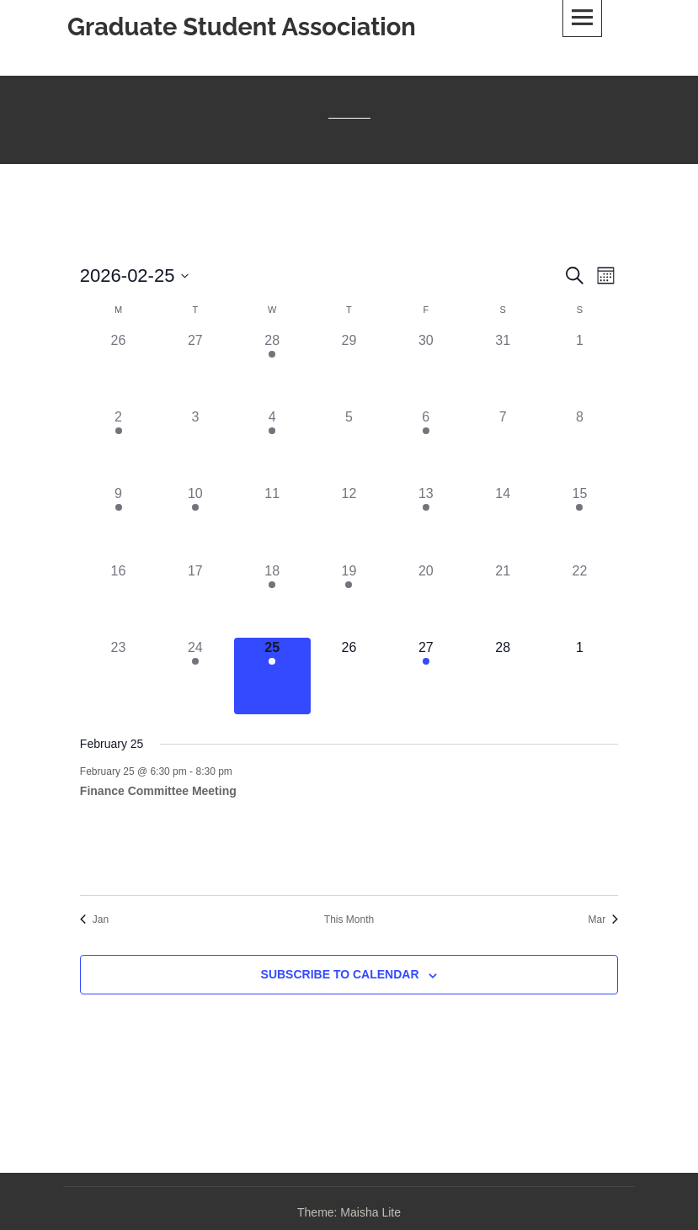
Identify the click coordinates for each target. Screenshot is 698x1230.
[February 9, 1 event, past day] (118, 522)
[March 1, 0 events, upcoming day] (579, 676)
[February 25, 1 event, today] (272, 676)
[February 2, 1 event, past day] (118, 445)
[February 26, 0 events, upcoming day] (349, 676)
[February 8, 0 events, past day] (579, 445)
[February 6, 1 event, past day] (425, 445)
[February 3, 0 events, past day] (195, 445)
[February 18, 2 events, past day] (272, 599)
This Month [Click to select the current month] (349, 919)
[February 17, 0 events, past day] (195, 599)
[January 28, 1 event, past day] (272, 369)
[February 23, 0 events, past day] (118, 676)
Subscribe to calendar (340, 974)
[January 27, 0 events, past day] (195, 369)
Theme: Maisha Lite (349, 1212)
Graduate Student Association (241, 27)
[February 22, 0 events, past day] (579, 599)
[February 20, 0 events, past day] (425, 599)
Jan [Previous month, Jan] (94, 919)
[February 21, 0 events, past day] (502, 599)
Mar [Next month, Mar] (603, 919)
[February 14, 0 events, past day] (502, 522)
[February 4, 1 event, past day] (272, 445)
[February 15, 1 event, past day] (579, 522)
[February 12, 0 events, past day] (349, 522)
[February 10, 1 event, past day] (195, 522)
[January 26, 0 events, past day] (118, 369)
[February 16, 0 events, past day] (118, 599)
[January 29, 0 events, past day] (349, 369)
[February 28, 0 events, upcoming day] (502, 676)
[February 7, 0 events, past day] (502, 445)
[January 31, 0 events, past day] (502, 369)
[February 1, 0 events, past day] (579, 369)
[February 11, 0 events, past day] (272, 522)
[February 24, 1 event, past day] (195, 676)
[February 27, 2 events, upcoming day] (425, 676)
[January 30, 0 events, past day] (425, 369)
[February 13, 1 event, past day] (425, 522)
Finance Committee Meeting (158, 791)
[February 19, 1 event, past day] (349, 599)
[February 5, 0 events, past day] (349, 445)
